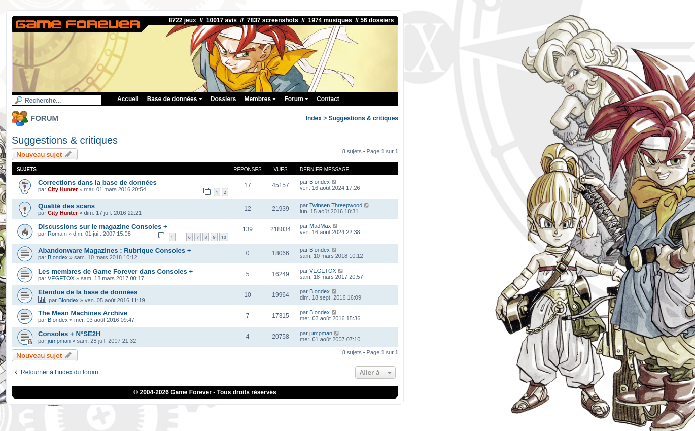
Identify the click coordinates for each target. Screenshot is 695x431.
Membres (260, 99)
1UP (314, 413)
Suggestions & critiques (363, 118)
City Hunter (63, 189)
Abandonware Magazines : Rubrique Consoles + (114, 250)
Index (314, 118)
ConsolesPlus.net (283, 413)
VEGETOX (61, 278)
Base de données (174, 99)
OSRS (425, 413)
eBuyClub (356, 413)
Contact (328, 99)
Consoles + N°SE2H (69, 334)
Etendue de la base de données (87, 292)
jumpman (59, 341)
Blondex (319, 182)
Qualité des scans (66, 206)
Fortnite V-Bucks (392, 413)
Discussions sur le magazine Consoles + (102, 226)
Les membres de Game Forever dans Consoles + (115, 271)
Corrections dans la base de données (97, 182)
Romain (57, 233)
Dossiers (223, 99)
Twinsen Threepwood (335, 205)
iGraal (332, 413)
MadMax (320, 226)
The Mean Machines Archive (82, 313)
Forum (296, 99)
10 (223, 237)
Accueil (128, 99)
